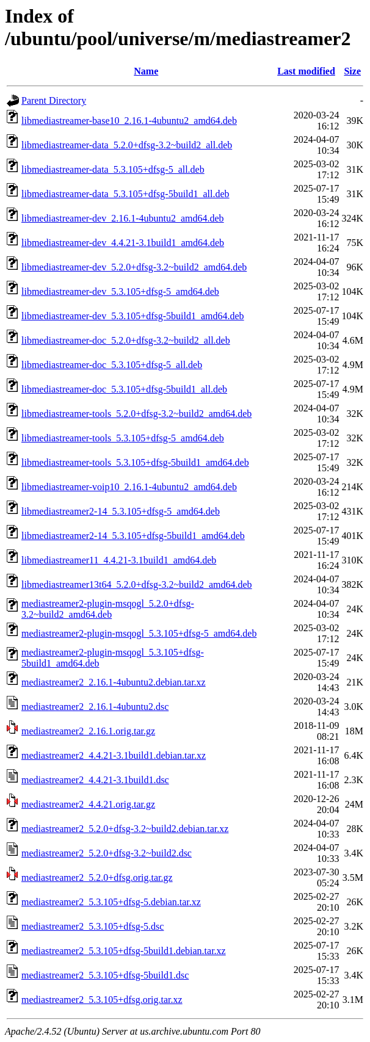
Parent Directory (53, 100)
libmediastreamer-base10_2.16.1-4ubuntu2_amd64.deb (129, 120)
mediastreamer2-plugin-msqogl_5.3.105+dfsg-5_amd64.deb (138, 633)
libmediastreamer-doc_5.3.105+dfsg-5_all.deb (111, 365)
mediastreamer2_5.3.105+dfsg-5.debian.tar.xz (111, 902)
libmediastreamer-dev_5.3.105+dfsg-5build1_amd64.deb (132, 316)
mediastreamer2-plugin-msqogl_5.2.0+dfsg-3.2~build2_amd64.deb (107, 609)
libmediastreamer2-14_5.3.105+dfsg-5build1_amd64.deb (133, 535)
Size (352, 71)
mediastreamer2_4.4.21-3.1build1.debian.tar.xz (113, 755)
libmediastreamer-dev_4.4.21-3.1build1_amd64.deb (122, 242)
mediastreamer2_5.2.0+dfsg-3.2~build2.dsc (106, 853)
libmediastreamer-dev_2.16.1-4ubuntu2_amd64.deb (122, 218)
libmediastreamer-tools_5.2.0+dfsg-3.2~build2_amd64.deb (136, 413)
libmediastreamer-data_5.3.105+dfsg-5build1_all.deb (125, 194)
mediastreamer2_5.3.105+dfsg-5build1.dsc (105, 975)
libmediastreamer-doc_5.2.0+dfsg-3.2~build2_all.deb (125, 340)
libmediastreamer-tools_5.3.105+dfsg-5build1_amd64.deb (135, 462)
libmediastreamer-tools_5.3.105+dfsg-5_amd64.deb (122, 438)
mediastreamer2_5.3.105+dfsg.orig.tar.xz (102, 999)
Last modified (306, 71)
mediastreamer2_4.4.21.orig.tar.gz (88, 804)
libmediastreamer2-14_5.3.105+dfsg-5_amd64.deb (120, 511)
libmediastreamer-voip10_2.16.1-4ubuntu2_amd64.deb (129, 487)
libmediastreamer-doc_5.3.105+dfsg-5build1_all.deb (124, 389)
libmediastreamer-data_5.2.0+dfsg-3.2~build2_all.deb (126, 145)
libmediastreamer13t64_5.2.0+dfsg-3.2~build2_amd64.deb (136, 584)
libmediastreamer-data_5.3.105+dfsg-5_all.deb (113, 169)
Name (146, 71)
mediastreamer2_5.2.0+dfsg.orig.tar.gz (97, 877)
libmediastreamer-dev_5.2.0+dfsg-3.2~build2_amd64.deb (134, 267)
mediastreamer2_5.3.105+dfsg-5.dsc (92, 926)
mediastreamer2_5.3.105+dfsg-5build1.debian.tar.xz (123, 951)
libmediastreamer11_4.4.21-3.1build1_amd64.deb (118, 560)
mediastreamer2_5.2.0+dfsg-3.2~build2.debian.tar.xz (124, 828)
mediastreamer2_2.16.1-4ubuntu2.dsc (95, 706)
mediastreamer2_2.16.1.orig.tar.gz (88, 731)
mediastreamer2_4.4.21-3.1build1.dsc (95, 780)
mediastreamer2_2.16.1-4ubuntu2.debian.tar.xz (113, 682)
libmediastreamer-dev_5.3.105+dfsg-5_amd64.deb (120, 291)
